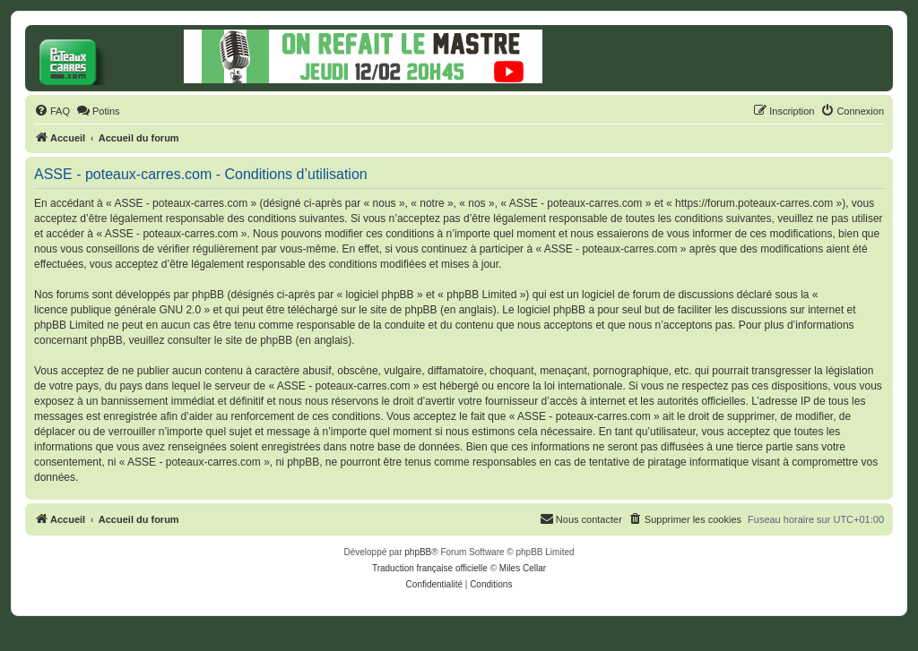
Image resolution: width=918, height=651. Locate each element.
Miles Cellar (522, 568)
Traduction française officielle (430, 568)
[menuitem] (52, 111)
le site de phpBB (398, 310)
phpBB (417, 552)
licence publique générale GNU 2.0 (117, 310)
